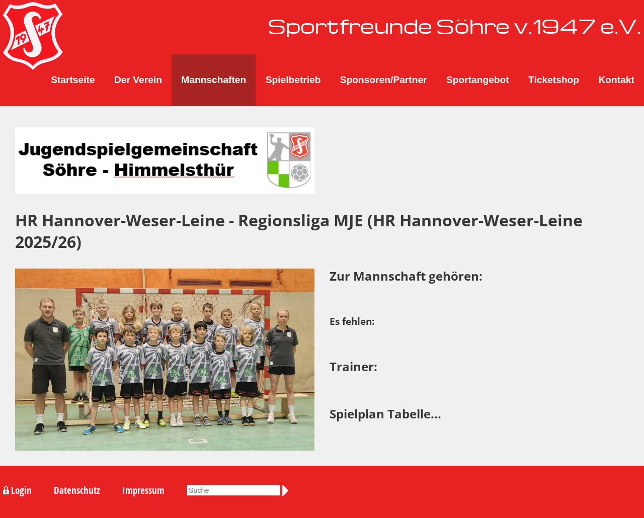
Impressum (143, 490)
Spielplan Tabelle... (385, 413)
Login (21, 490)
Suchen (287, 490)
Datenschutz (77, 490)
